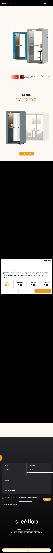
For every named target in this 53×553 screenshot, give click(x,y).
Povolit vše (43, 290)
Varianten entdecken (26, 153)
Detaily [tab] (26, 265)
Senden (47, 499)
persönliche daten (32, 497)
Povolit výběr (26, 290)
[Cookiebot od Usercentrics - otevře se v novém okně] (45, 261)
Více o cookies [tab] (43, 265)
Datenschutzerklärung (29, 531)
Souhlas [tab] (9, 265)
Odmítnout (9, 290)
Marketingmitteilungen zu (25, 501)
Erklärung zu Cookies (18, 531)
